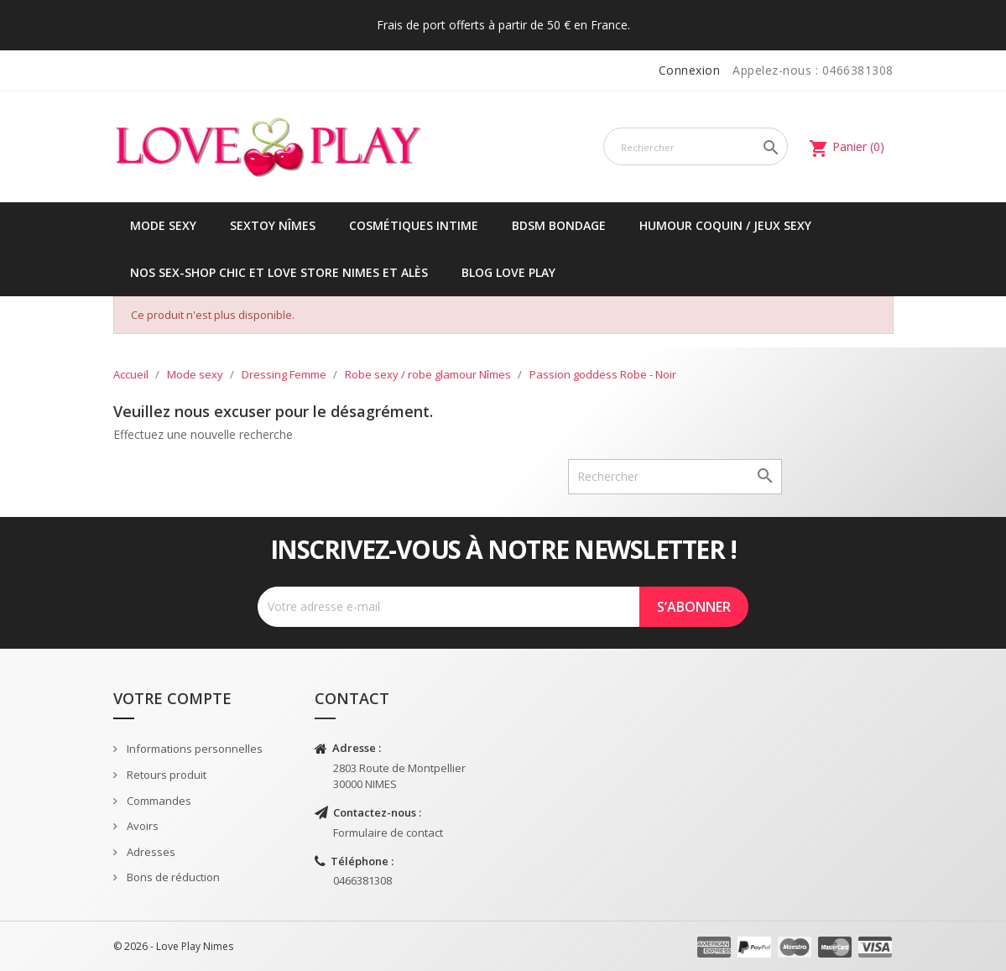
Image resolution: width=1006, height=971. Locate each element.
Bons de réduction (172, 877)
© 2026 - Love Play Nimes (173, 946)
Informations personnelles (193, 748)
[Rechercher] (696, 146)
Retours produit (165, 774)
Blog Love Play (508, 272)
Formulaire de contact (388, 832)
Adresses (149, 851)
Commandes (157, 800)
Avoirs (141, 825)
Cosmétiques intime (413, 225)
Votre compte (172, 698)
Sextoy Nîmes (272, 225)
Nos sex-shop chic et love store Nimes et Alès (279, 272)
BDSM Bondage (559, 225)
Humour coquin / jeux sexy (725, 225)
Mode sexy (163, 225)
